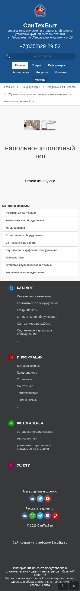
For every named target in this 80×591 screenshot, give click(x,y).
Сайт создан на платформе (40, 542)
